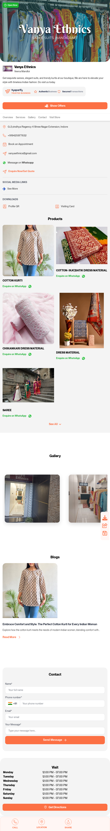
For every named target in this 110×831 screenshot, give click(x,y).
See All (55, 424)
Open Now (10, 5)
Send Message (55, 740)
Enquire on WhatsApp (17, 286)
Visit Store (54, 117)
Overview (8, 117)
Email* (8, 711)
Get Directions (55, 807)
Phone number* (13, 697)
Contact (42, 117)
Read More (11, 637)
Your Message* (13, 724)
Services (20, 117)
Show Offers (55, 105)
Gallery (32, 117)
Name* (8, 683)
